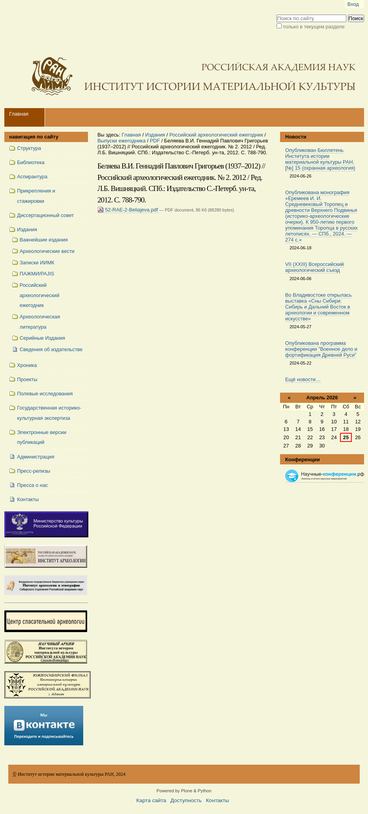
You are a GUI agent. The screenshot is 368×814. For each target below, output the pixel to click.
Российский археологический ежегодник (216, 135)
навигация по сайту (33, 137)
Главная (18, 114)
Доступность (186, 800)
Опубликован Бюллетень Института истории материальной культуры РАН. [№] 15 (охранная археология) (320, 159)
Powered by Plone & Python (184, 790)
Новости (295, 137)
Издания (155, 135)
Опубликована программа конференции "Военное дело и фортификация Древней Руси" (321, 349)
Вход (353, 4)
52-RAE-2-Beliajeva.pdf (128, 210)
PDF (155, 141)
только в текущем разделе (314, 27)
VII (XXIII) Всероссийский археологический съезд (314, 267)
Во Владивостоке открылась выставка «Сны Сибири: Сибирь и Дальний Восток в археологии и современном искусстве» (318, 307)
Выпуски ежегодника (121, 141)
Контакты (217, 800)
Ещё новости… (303, 379)
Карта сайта (151, 800)
